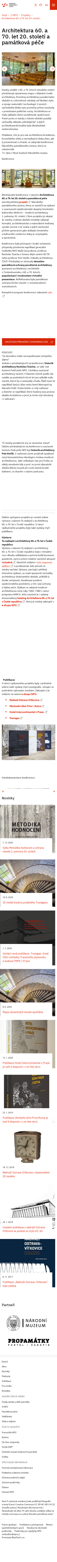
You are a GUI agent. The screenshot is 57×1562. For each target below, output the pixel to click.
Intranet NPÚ (8, 1511)
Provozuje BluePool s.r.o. (13, 1556)
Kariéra (5, 1456)
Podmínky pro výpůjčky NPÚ (27, 1550)
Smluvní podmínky (11, 1501)
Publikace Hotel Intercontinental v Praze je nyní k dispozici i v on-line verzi (23, 1083)
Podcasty (6, 1395)
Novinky (6, 1390)
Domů (5, 1381)
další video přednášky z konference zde (29, 341)
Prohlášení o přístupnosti (31, 1544)
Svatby (5, 1476)
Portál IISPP (7, 1466)
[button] (4, 69)
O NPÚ (5, 1426)
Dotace (5, 1506)
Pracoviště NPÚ (9, 1451)
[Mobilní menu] (53, 5)
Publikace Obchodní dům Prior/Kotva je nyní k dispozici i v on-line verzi (26, 1139)
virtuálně (8, 562)
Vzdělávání (7, 1435)
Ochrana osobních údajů (13, 1496)
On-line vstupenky (10, 1461)
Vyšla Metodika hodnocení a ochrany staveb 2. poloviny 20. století (24, 867)
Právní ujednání (9, 1544)
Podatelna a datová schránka (15, 1492)
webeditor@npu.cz (11, 1553)
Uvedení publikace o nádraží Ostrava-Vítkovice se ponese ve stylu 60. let (24, 1248)
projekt (24, 201)
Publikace (6, 1400)
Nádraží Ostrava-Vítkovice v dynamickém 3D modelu (18, 1194)
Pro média (7, 1405)
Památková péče (10, 1431)
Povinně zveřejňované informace (17, 1487)
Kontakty (6, 1410)
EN (46, 5)
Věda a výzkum (9, 1440)
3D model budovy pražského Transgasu (26, 920)
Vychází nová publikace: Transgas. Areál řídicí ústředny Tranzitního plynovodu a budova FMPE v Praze (26, 974)
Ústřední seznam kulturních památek (19, 1471)
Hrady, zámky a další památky (15, 1421)
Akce (4, 1385)
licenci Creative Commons (21, 1523)
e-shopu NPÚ (28, 694)
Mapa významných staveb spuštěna (23, 1029)
